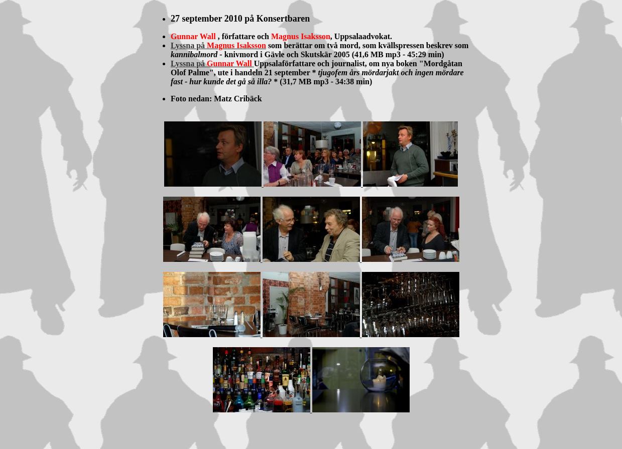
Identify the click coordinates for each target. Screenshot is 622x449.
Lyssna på (218, 45)
